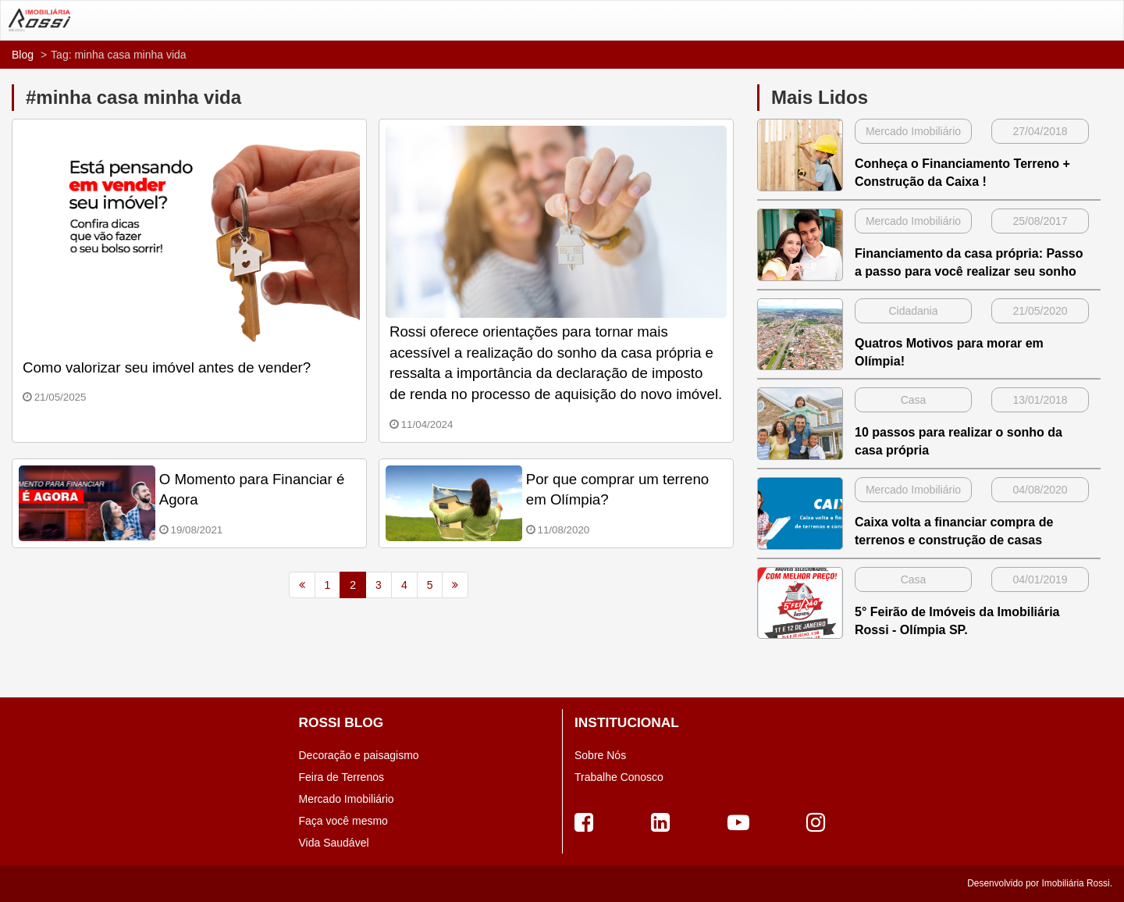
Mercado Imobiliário (346, 799)
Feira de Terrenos (341, 777)
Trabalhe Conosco (618, 777)
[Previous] (302, 585)
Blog (23, 54)
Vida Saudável (334, 842)
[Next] (455, 585)
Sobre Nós (600, 755)
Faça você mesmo (343, 821)
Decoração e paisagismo (359, 755)
